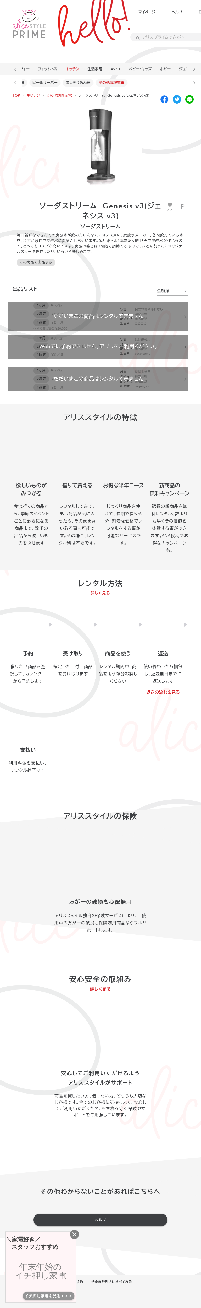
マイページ (146, 12)
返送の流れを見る (163, 692)
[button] (172, 291)
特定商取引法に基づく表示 (112, 1282)
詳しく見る (100, 593)
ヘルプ (177, 12)
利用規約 (76, 1282)
